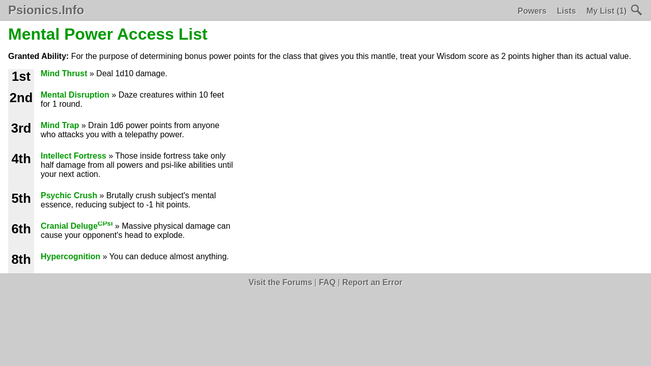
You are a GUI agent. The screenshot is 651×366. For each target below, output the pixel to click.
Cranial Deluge (77, 226)
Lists (566, 11)
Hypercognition (70, 256)
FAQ (327, 282)
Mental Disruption (75, 94)
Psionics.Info (46, 10)
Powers (532, 11)
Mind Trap (60, 125)
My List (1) (606, 11)
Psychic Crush (69, 195)
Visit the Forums (280, 282)
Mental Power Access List (108, 34)
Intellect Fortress (73, 155)
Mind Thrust (64, 73)
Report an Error (372, 282)
